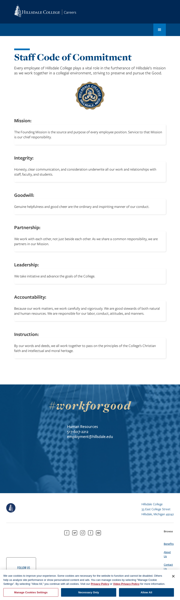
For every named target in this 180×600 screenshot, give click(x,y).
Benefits (169, 544)
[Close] (173, 579)
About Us (167, 554)
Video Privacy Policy (126, 587)
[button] (159, 30)
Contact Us (168, 567)
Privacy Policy (100, 587)
